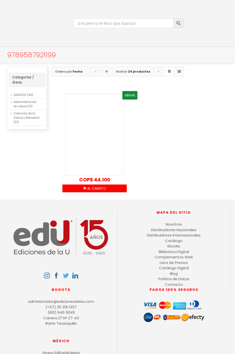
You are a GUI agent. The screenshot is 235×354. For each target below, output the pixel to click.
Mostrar (133, 71)
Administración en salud (25, 104)
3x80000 (20, 95)
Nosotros (174, 224)
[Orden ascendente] (106, 71)
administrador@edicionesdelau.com (61, 301)
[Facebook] (56, 275)
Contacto (174, 284)
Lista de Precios (174, 262)
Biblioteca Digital (174, 251)
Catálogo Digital (174, 267)
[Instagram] (47, 275)
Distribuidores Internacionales (174, 235)
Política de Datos (173, 278)
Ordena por (69, 71)
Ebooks (174, 246)
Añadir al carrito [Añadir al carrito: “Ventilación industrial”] (94, 188)
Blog (174, 273)
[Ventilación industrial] (94, 134)
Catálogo (174, 240)
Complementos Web (174, 257)
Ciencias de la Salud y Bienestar (27, 115)
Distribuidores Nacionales (173, 229)
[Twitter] (66, 275)
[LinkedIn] (75, 275)
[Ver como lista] (179, 71)
